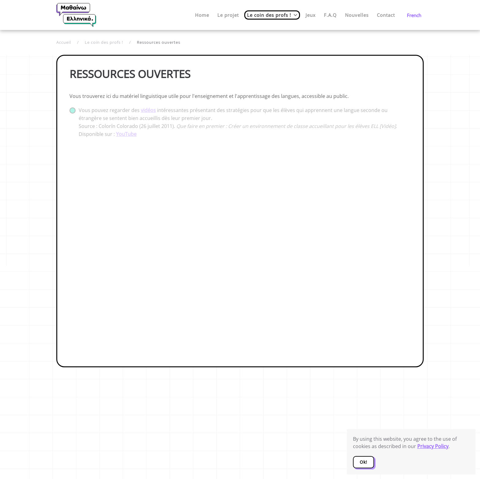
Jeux (311, 15)
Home (202, 15)
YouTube (126, 134)
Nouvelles (357, 15)
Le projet (228, 15)
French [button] (414, 15)
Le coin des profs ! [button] (272, 15)
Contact (386, 15)
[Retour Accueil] (76, 15)
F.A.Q (330, 15)
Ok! (363, 462)
